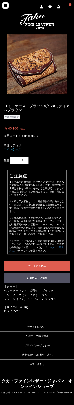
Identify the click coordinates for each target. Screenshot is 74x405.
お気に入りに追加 (37, 278)
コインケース (12, 149)
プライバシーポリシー (37, 345)
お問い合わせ (37, 364)
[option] (37, 64)
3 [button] (42, 98)
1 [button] (31, 98)
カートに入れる (37, 266)
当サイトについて (37, 326)
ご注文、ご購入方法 (37, 336)
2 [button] (37, 98)
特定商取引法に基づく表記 (37, 354)
